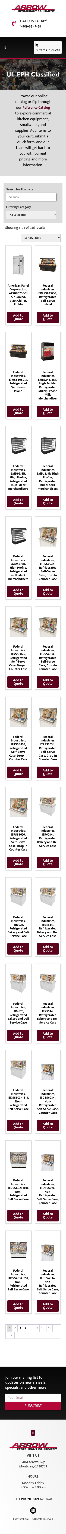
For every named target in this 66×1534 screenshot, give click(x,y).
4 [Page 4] (25, 1328)
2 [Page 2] (15, 1328)
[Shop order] (41, 238)
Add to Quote (18, 317)
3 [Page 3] (20, 1328)
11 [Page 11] (49, 1328)
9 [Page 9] (37, 1328)
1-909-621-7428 (30, 26)
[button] (5, 47)
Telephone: (23, 1499)
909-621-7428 (42, 1499)
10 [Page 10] (43, 1328)
